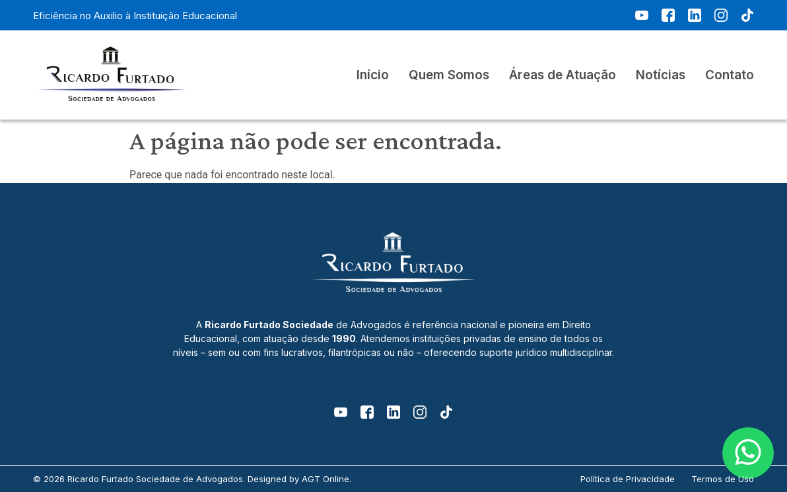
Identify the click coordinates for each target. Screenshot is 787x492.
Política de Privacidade (627, 479)
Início (373, 75)
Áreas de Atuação (562, 75)
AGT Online (325, 479)
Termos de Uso (722, 479)
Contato (729, 75)
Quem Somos (449, 75)
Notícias (660, 75)
